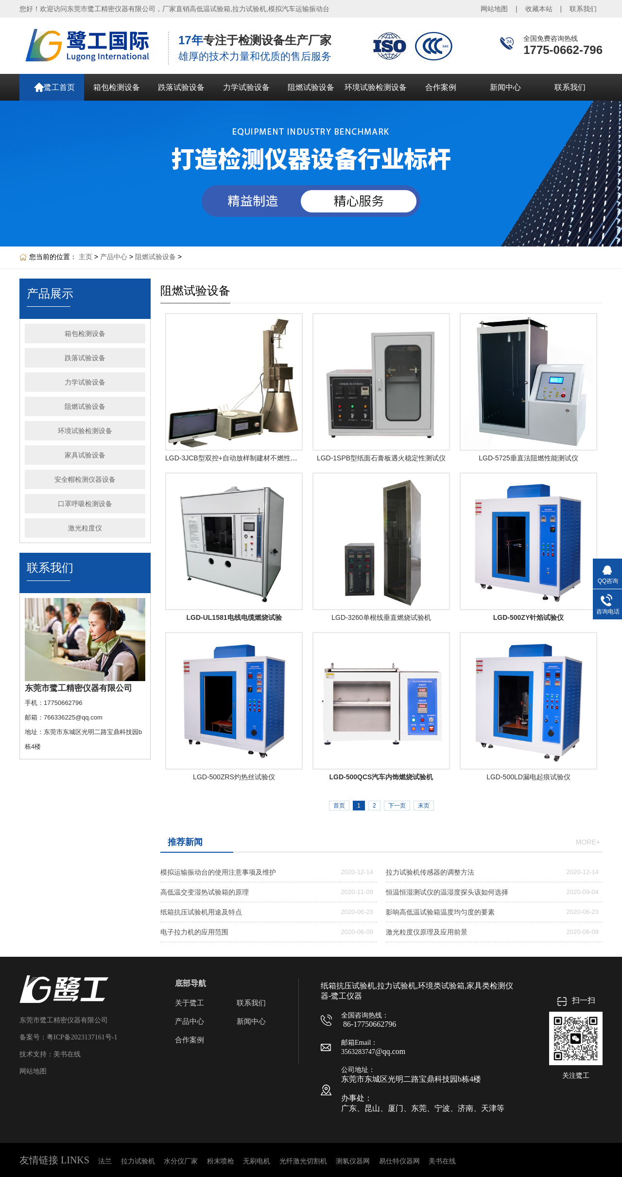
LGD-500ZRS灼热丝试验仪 (234, 777)
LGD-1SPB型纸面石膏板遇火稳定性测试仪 (381, 458)
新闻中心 (505, 87)
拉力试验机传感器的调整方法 (430, 872)
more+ (588, 842)
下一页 (397, 805)
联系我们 (583, 9)
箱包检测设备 (116, 87)
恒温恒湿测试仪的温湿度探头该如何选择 (447, 892)
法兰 (105, 1161)
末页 (424, 805)
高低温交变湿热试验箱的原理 (204, 892)
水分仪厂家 (181, 1161)
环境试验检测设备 (376, 87)
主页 (85, 257)
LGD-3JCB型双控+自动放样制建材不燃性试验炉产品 (245, 458)
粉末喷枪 (220, 1161)
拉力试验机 (138, 1161)
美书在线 (442, 1161)
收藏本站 (539, 9)
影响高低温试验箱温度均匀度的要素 (440, 912)
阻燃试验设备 (311, 87)
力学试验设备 (246, 87)
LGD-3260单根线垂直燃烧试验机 (381, 617)
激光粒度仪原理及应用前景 (426, 932)
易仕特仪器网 (399, 1161)
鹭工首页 (59, 87)
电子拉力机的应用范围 (194, 932)
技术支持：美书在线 (50, 1054)
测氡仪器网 (353, 1161)
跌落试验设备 (181, 87)
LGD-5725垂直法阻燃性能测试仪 (528, 458)
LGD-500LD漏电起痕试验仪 (528, 777)
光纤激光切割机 (303, 1161)
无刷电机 (256, 1161)
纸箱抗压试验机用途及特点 (201, 912)
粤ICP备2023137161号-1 (82, 1037)
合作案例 (440, 87)
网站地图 (494, 9)
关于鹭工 (189, 1003)
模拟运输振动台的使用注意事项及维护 (218, 872)
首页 (339, 805)
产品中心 (113, 257)
